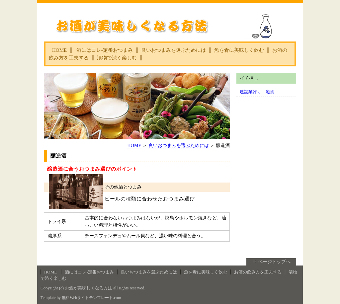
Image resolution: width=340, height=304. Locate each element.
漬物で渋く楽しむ (117, 57)
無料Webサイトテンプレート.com (91, 297)
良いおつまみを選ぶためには (173, 50)
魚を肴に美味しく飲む (239, 50)
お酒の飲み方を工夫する (258, 271)
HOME (59, 50)
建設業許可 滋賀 (257, 91)
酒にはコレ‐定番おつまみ (104, 50)
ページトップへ (274, 261)
